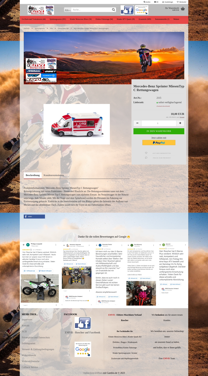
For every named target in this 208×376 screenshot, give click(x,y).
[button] (34, 217)
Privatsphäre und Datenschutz (36, 337)
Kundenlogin (167, 2)
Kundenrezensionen (54, 175)
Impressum (27, 319)
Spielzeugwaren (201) (58, 19)
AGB (24, 331)
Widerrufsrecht (29, 355)
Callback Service (30, 367)
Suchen (147, 2)
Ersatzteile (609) (145, 19)
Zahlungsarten (28, 343)
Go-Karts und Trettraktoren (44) (34, 19)
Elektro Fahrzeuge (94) (104, 19)
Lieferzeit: (138, 102)
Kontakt (25, 325)
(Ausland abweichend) (163, 106)
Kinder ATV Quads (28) (126, 19)
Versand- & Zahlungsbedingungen (38, 349)
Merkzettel (181, 2)
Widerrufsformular (31, 361)
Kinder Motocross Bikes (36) (81, 19)
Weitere (176, 19)
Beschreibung (33, 175)
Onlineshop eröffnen (92, 373)
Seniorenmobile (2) (162, 19)
